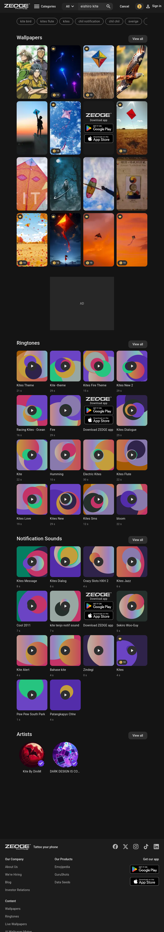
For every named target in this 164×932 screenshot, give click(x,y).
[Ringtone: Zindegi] (98, 656)
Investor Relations (17, 890)
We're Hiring (13, 874)
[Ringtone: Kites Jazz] (132, 567)
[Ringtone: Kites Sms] (98, 505)
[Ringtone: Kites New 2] (132, 372)
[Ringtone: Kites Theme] (32, 372)
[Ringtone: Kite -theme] (65, 372)
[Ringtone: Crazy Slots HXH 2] (98, 567)
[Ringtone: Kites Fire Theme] (98, 372)
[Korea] (132, 184)
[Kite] (98, 72)
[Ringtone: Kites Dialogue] (132, 416)
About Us (11, 867)
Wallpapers (12, 908)
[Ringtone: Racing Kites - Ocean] (32, 416)
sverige (134, 21)
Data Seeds (62, 882)
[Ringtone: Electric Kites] (98, 460)
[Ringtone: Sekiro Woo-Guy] (132, 612)
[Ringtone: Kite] (32, 460)
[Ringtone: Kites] (132, 656)
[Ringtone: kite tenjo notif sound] (65, 612)
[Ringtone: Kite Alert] (32, 656)
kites (66, 21)
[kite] (65, 72)
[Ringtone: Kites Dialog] (65, 567)
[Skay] (98, 184)
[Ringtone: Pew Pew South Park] (32, 700)
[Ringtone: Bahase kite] (65, 656)
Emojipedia (62, 867)
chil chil (114, 21)
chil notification (89, 21)
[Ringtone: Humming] (65, 460)
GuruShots (62, 874)
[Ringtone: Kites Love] (32, 505)
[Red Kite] (132, 72)
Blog (8, 882)
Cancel (124, 6)
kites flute (47, 21)
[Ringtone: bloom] (132, 505)
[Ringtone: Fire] (65, 416)
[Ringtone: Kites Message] (32, 567)
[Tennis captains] (32, 72)
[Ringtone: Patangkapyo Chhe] (65, 700)
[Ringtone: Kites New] (65, 505)
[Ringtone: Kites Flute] (132, 460)
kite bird (25, 21)
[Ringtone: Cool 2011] (32, 612)
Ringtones (12, 916)
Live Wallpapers (16, 924)
